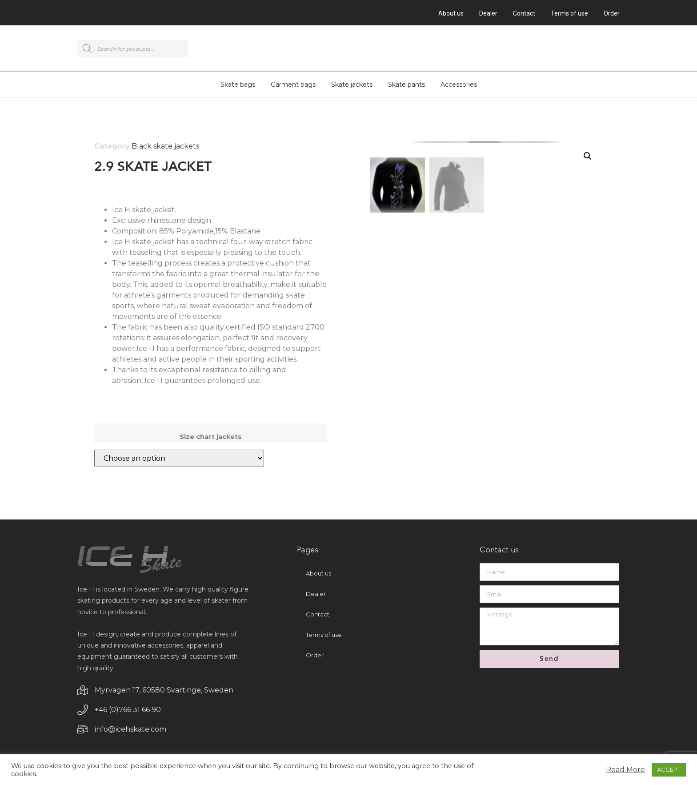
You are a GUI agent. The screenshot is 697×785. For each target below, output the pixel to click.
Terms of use (569, 13)
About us (451, 13)
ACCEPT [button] (669, 769)
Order (612, 13)
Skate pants (406, 86)
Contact (524, 13)
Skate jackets (352, 86)
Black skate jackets (165, 147)
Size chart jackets (211, 438)
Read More (625, 770)
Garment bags (293, 86)
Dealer (488, 13)
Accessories (459, 86)
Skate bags (237, 86)
